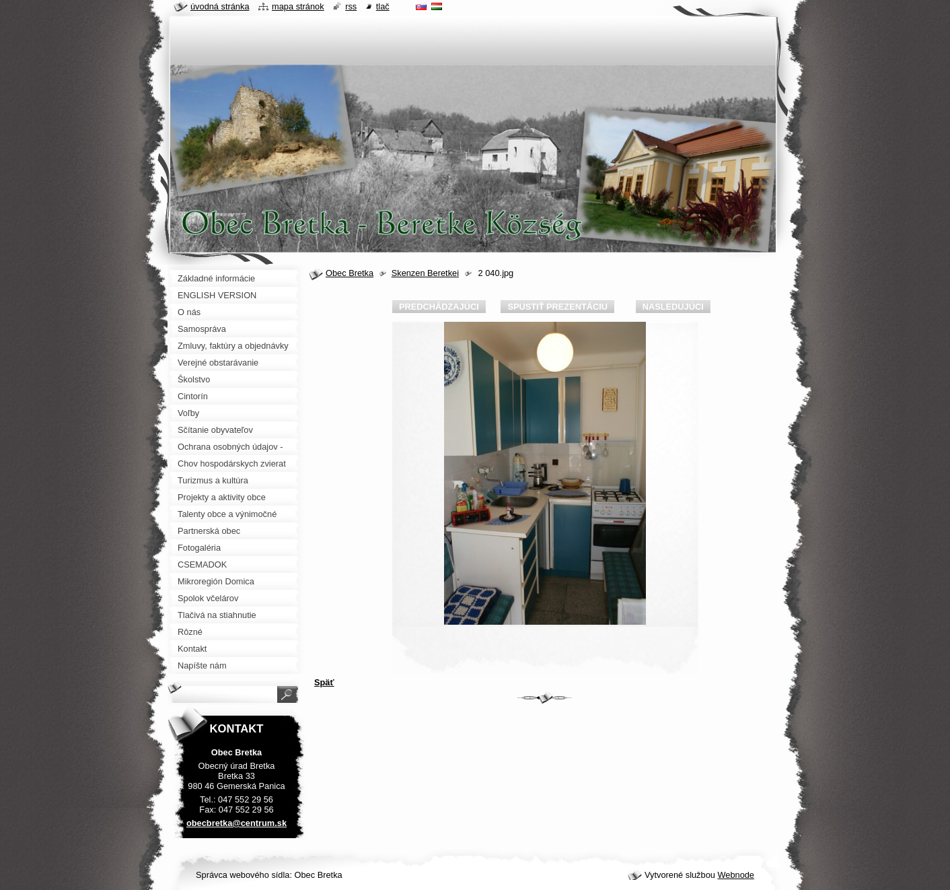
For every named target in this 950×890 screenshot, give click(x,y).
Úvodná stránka (220, 6)
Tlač (383, 6)
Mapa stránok (298, 6)
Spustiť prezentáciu (557, 307)
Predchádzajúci (439, 307)
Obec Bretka (349, 273)
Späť (324, 682)
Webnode (735, 875)
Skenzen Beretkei (425, 273)
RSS (351, 6)
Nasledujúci (673, 307)
